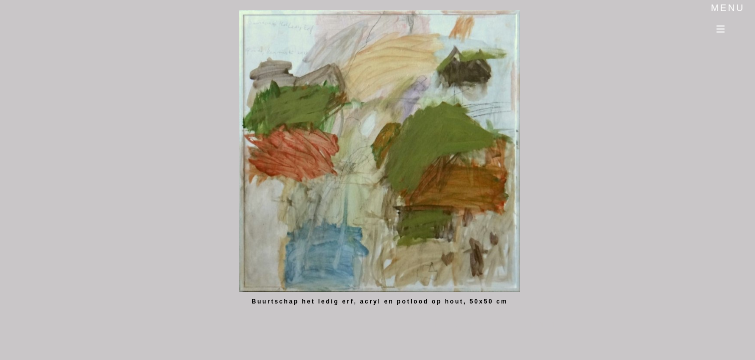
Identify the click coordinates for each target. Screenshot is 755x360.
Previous (545, 36)
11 (547, 322)
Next (545, 20)
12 (558, 322)
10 (536, 322)
